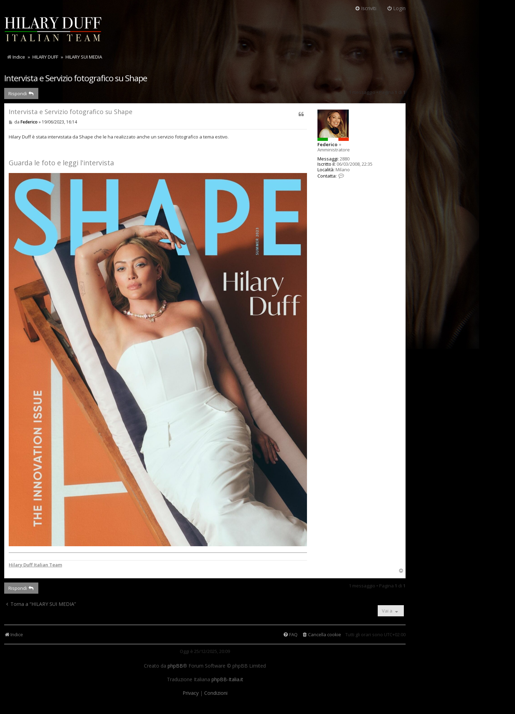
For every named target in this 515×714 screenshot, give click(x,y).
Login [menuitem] (396, 8)
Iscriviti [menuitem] (365, 8)
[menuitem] (321, 635)
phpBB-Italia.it (227, 679)
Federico (327, 144)
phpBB (175, 666)
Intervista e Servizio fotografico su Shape (75, 78)
